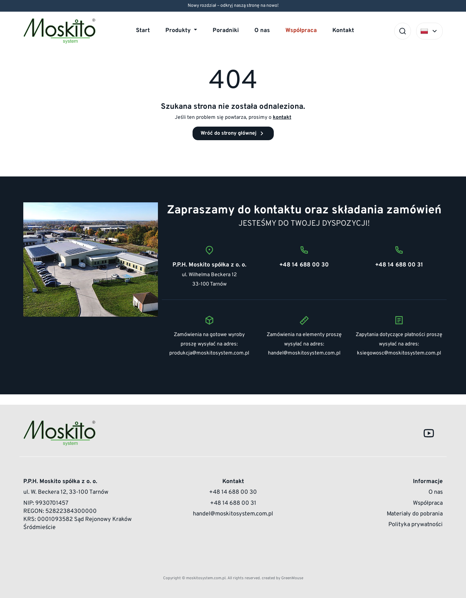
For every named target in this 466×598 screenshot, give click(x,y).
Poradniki (226, 30)
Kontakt (343, 30)
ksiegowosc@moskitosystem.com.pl (399, 353)
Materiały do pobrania (415, 514)
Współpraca (301, 30)
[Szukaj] (402, 31)
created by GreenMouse (282, 578)
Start (143, 30)
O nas (262, 30)
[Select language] (429, 31)
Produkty (178, 30)
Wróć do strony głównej (233, 133)
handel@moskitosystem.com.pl (304, 353)
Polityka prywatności (415, 524)
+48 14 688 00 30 (233, 492)
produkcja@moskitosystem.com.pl (209, 353)
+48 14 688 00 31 (233, 503)
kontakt (282, 117)
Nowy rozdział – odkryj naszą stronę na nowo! (233, 5)
